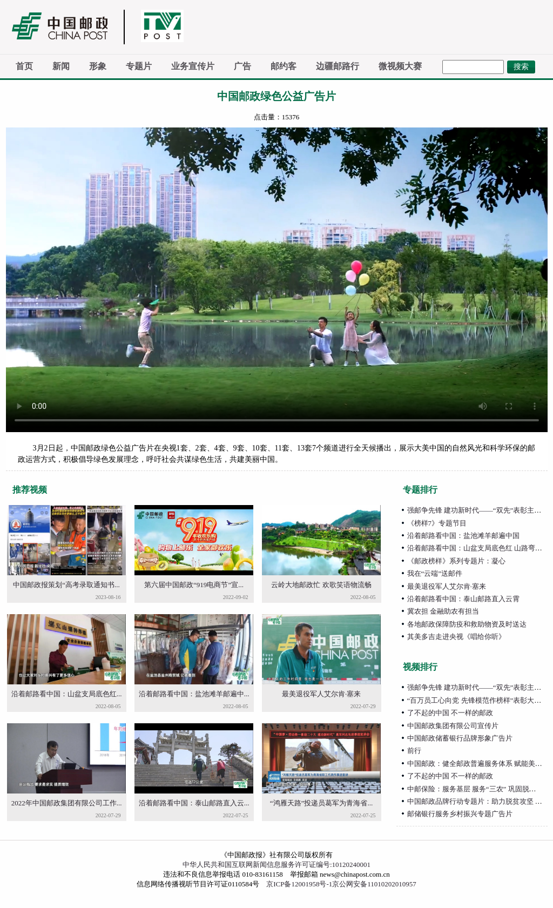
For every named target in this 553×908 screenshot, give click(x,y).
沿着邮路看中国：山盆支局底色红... (66, 694)
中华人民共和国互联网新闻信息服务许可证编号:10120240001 (276, 864)
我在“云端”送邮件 (435, 573)
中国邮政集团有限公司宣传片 (452, 726)
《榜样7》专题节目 (437, 523)
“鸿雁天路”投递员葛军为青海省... (321, 803)
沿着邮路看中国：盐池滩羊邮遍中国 (463, 536)
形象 (97, 66)
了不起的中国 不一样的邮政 (450, 713)
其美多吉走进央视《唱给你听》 (456, 637)
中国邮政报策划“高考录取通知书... (66, 585)
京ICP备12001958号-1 (299, 884)
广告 (242, 66)
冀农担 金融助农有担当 (443, 611)
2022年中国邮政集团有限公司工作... (66, 803)
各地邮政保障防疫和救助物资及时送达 (467, 624)
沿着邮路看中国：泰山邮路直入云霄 (463, 599)
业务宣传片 (192, 66)
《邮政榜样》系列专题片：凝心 (456, 561)
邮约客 (283, 66)
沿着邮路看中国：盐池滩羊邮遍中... (194, 694)
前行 (414, 750)
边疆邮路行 (337, 66)
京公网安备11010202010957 (374, 884)
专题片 (139, 66)
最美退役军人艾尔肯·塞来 (321, 694)
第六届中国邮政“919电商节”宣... (194, 585)
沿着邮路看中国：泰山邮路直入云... (194, 803)
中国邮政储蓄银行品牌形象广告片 (459, 738)
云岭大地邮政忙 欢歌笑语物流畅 (321, 585)
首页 (24, 66)
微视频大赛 (400, 66)
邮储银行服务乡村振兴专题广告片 (459, 814)
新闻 (61, 66)
